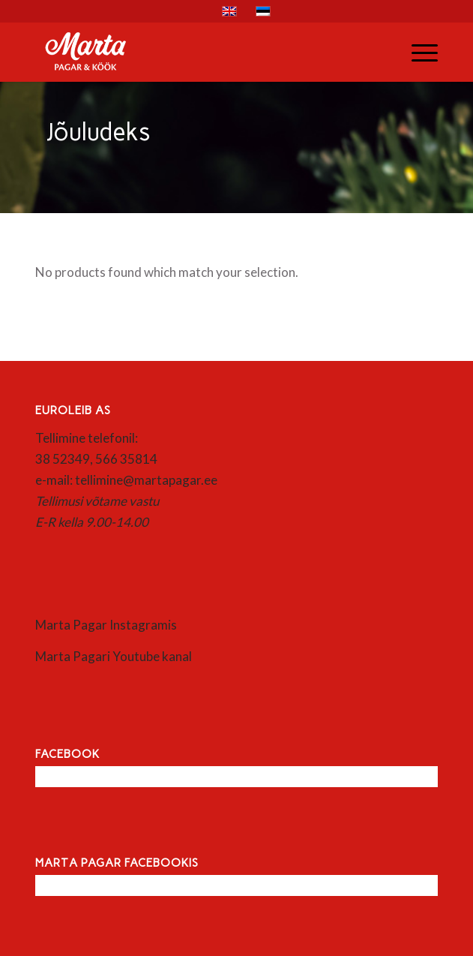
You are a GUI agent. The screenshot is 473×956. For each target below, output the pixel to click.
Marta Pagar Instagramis (106, 625)
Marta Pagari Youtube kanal (113, 656)
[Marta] (196, 52)
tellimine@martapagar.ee (146, 480)
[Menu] (417, 52)
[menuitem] (417, 52)
